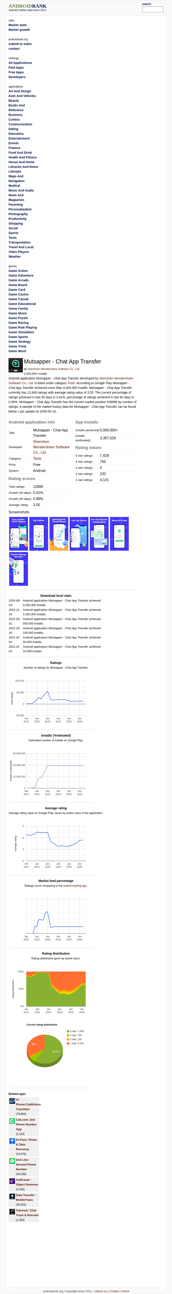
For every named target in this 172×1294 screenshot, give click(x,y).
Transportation (19, 242)
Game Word (17, 351)
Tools (71, 383)
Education (16, 133)
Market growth (19, 30)
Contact (114, 1291)
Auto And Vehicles (22, 96)
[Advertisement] (101, 7)
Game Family (18, 308)
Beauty (14, 100)
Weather (15, 256)
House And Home (21, 162)
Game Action (18, 271)
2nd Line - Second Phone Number (26, 1164)
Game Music (18, 313)
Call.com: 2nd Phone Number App (26, 1124)
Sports (13, 233)
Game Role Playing (23, 327)
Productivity (18, 219)
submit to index (20, 44)
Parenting (16, 204)
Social (13, 228)
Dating (13, 129)
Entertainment (19, 138)
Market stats (18, 25)
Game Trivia (17, 346)
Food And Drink (20, 152)
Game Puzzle (18, 318)
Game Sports (18, 337)
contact (14, 48)
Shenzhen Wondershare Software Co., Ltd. (54, 369)
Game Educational (22, 304)
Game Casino (18, 294)
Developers (17, 77)
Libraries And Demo (23, 167)
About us (101, 1291)
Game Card (17, 289)
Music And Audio (21, 190)
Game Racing (18, 323)
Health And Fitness (23, 157)
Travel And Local (21, 247)
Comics (14, 119)
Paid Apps (16, 67)
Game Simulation (21, 332)
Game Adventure (21, 275)
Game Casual (18, 299)
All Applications (20, 63)
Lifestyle (15, 171)
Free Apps (16, 72)
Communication (20, 124)
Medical (14, 185)
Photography (18, 214)
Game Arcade (19, 280)
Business (15, 115)
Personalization (20, 209)
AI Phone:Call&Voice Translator (28, 1104)
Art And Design (20, 91)
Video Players (19, 252)
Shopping (16, 223)
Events (14, 143)
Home (125, 1291)
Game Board (18, 285)
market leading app (74, 885)
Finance (14, 148)
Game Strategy (20, 341)
